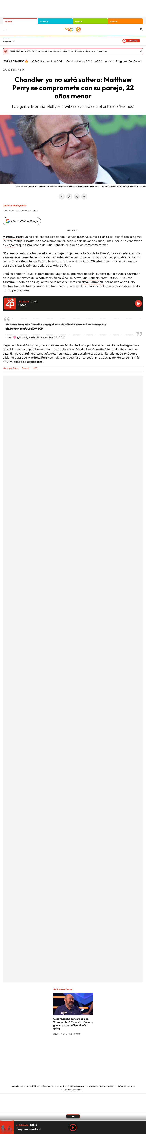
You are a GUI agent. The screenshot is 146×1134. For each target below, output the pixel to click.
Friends (26, 368)
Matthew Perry (11, 368)
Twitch (86, 1047)
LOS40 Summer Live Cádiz (47, 61)
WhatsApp (77, 196)
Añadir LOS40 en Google (24, 221)
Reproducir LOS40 (138, 303)
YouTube (66, 1047)
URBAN (113, 21)
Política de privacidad (53, 1086)
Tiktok (59, 1047)
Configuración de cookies (101, 1086)
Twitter (69, 196)
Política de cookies (76, 1086)
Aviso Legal (17, 1086)
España (7, 41)
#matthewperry (96, 324)
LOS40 (8, 21)
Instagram (52, 1047)
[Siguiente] (141, 61)
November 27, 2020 (53, 337)
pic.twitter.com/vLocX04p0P (24, 328)
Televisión (18, 69)
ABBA (98, 61)
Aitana (109, 61)
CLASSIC (44, 21)
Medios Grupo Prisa (73, 1109)
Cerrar (140, 51)
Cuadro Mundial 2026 (79, 61)
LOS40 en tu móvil (126, 1086)
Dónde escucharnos (73, 1089)
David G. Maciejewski (14, 205)
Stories (93, 1047)
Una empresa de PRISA (73, 1101)
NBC (35, 368)
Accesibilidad (32, 1086)
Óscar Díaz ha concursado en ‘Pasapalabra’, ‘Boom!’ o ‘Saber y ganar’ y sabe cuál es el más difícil (73, 1023)
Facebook (62, 196)
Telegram (84, 196)
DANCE (78, 21)
